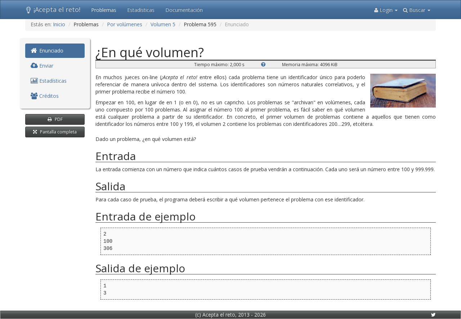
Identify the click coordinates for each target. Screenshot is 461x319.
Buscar (416, 9)
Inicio (59, 24)
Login (386, 9)
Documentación (184, 9)
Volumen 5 (163, 24)
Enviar (42, 65)
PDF (55, 119)
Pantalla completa (55, 132)
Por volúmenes (124, 24)
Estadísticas (141, 9)
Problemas (103, 9)
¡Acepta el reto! (52, 9)
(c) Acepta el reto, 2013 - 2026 (230, 314)
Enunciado (47, 50)
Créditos (45, 95)
